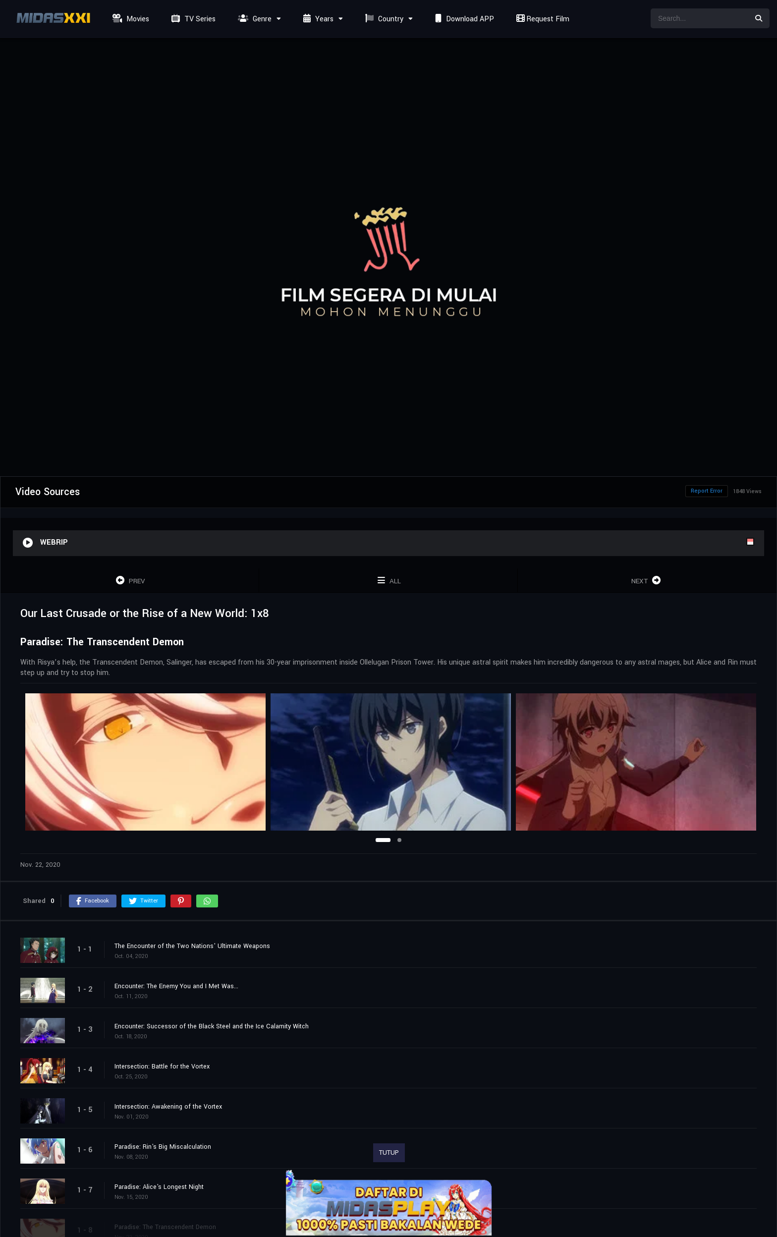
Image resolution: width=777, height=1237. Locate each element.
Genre (253, 19)
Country (383, 19)
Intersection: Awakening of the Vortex (168, 1106)
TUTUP (389, 1152)
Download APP (463, 19)
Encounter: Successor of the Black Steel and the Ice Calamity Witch (211, 1026)
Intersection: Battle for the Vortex (162, 1066)
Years (317, 19)
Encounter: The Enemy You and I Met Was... (176, 986)
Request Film (541, 19)
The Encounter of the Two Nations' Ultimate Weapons (192, 946)
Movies (129, 19)
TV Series (192, 19)
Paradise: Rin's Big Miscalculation (162, 1146)
